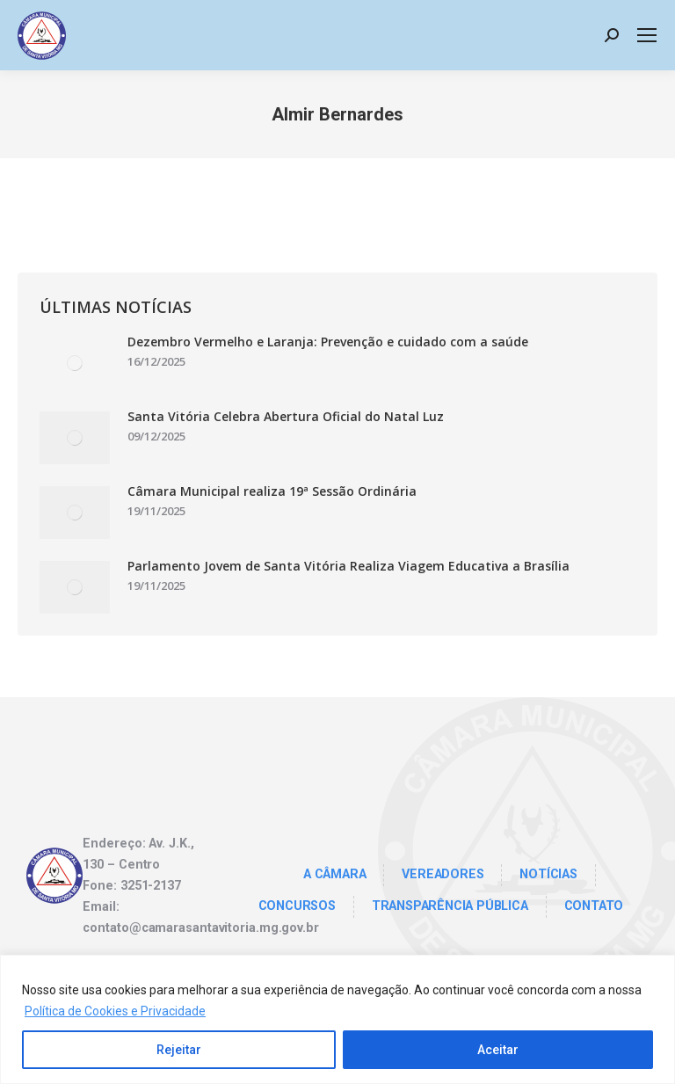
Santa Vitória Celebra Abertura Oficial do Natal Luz (285, 416)
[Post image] (75, 363)
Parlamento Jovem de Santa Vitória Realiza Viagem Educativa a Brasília (348, 565)
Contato (594, 905)
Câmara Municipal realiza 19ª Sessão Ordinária (272, 491)
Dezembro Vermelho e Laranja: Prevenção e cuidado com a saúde (327, 341)
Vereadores (442, 874)
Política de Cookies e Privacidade (115, 1011)
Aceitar (498, 1050)
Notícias (548, 874)
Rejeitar (178, 1050)
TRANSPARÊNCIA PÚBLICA (450, 905)
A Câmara (334, 874)
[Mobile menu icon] (646, 35)
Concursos (297, 905)
